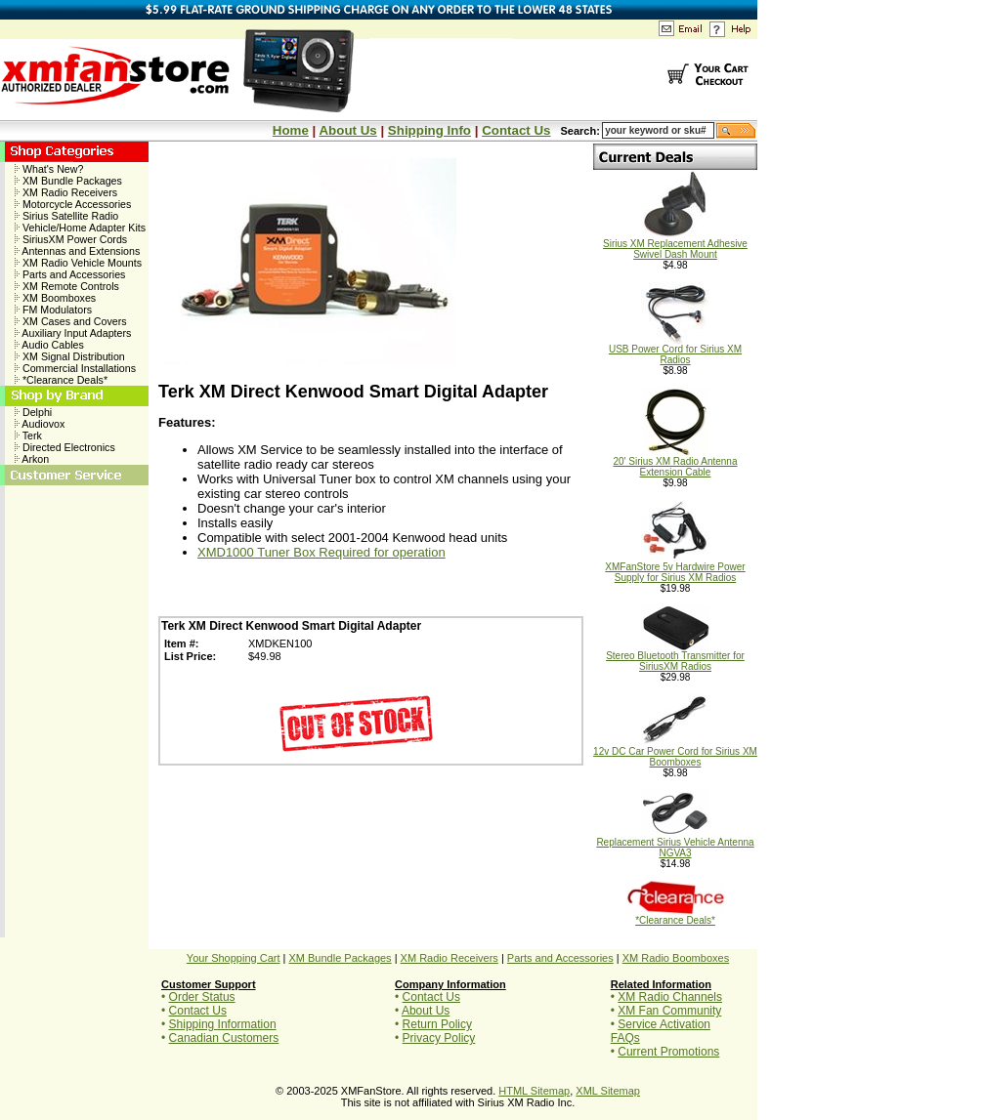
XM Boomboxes (55, 298)
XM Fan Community (669, 1010)
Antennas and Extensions (77, 251)
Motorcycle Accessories (73, 204)
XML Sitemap (608, 1091)
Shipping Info (429, 130)
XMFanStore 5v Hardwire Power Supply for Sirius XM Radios (675, 568)
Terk (28, 435)
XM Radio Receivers (66, 192)
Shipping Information (223, 1024)
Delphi (33, 412)
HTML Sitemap (534, 1091)
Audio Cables (49, 345)
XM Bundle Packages (68, 181)
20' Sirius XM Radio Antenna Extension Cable (676, 462)
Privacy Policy (439, 1038)
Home (291, 130)
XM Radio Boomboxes (675, 958)
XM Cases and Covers (71, 321)
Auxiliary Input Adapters (73, 333)
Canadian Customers (224, 1038)
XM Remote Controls (67, 286)
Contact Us (516, 130)
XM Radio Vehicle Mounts (78, 263)
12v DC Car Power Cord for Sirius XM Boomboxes (675, 752)
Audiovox (39, 424)
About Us (347, 130)
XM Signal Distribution (70, 356)
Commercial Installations (75, 368)
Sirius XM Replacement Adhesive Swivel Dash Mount (675, 244)
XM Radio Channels (670, 997)
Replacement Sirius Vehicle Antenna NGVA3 (674, 843)
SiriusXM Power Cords (71, 239)
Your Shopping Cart (233, 958)
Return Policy (437, 1024)
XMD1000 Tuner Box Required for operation (321, 552)
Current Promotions (668, 1051)
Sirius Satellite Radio (66, 216)
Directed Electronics (65, 447)
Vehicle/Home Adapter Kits (80, 227)
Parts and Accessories (70, 274)
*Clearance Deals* (61, 380)
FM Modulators (53, 309)
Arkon (32, 459)
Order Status (202, 997)
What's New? (49, 169)
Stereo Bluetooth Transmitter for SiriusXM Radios (675, 657)
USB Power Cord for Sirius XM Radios (675, 350)
